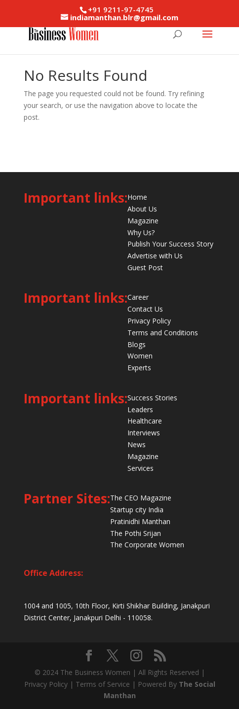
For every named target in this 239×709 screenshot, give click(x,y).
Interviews (143, 432)
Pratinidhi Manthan (140, 521)
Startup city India (136, 509)
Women (140, 355)
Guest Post (145, 267)
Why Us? (141, 232)
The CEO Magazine (140, 497)
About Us (142, 208)
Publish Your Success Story (170, 243)
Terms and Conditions (162, 332)
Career (138, 297)
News (136, 444)
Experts (139, 367)
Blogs (136, 344)
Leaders (140, 409)
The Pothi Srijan (135, 533)
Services (140, 468)
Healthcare (144, 420)
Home (137, 197)
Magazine (143, 220)
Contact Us (145, 309)
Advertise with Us (155, 255)
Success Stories (152, 397)
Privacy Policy (149, 320)
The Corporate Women (147, 544)
